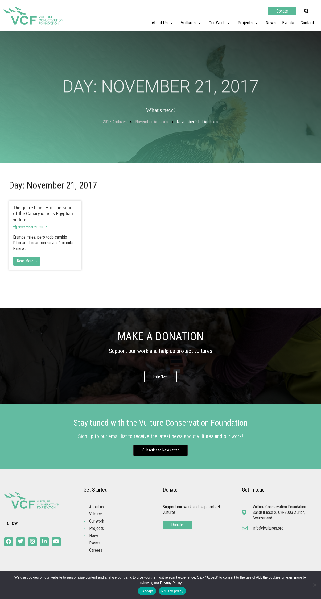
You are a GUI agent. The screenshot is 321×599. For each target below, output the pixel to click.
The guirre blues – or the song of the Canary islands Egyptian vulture (43, 214)
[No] (314, 585)
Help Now (160, 377)
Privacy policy (172, 591)
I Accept (146, 591)
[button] (306, 11)
